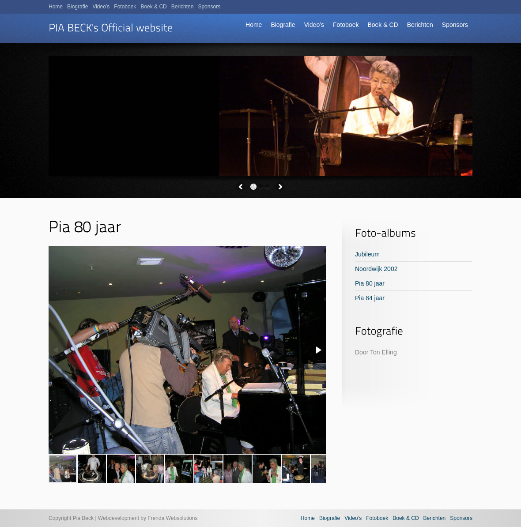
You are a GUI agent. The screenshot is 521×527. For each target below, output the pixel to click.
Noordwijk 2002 (376, 268)
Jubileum (367, 254)
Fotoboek (346, 24)
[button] (318, 350)
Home (253, 24)
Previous (240, 187)
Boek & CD (382, 24)
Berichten (420, 24)
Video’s (314, 24)
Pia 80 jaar (370, 283)
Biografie (283, 24)
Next (280, 187)
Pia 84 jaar (370, 297)
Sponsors (455, 24)
